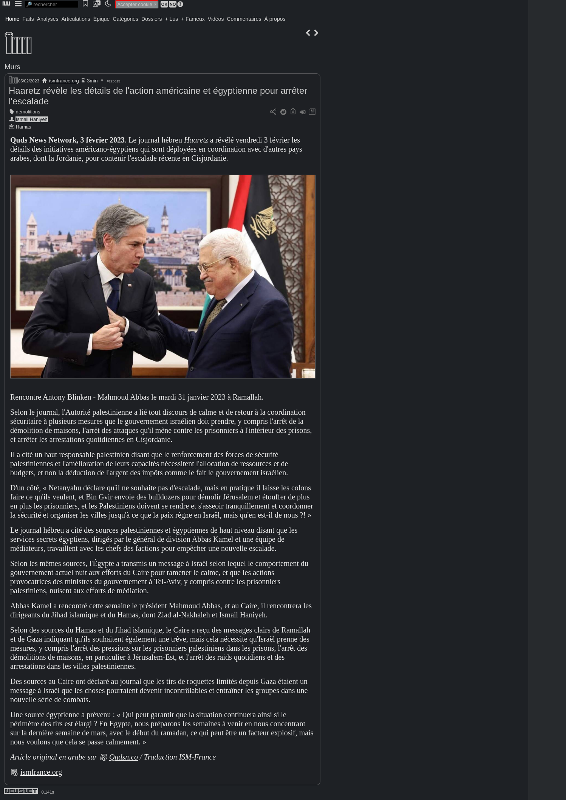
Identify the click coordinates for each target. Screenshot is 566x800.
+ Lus (171, 19)
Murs (12, 67)
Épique (101, 19)
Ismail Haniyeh (32, 119)
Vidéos (216, 19)
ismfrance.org (64, 81)
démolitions (28, 112)
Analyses (48, 19)
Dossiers (151, 19)
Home (12, 19)
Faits (28, 19)
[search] (52, 4)
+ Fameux (193, 19)
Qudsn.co (123, 757)
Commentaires (244, 19)
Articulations (76, 19)
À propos (274, 19)
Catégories (125, 19)
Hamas (23, 127)
